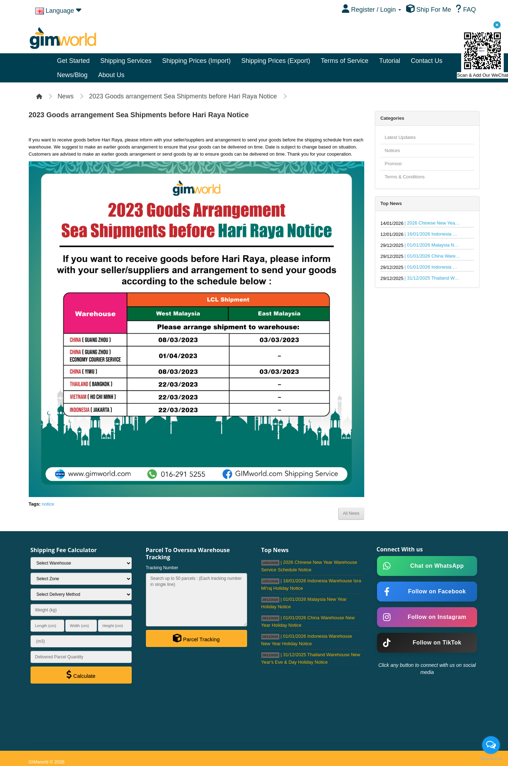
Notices (392, 150)
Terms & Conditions (405, 176)
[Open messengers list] (491, 745)
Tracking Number (162, 567)
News (65, 96)
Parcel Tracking (196, 638)
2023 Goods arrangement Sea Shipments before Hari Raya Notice (183, 96)
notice (48, 504)
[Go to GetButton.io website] (491, 758)
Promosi (393, 163)
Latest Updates (400, 137)
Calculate (80, 674)
